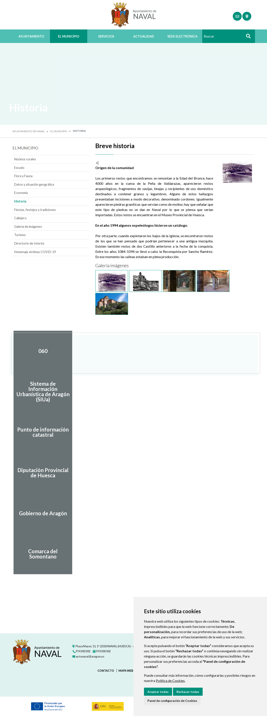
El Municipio (68, 36)
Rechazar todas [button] (187, 692)
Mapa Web (125, 670)
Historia (20, 201)
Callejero (20, 218)
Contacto (106, 670)
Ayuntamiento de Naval (28, 131)
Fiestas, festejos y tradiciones (35, 210)
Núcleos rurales (25, 159)
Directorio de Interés (29, 243)
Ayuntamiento (31, 36)
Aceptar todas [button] (158, 692)
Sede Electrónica (182, 36)
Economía (21, 193)
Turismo (20, 235)
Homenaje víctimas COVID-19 (35, 252)
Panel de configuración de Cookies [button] (172, 700)
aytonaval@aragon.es (88, 656)
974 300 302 (81, 651)
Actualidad (143, 36)
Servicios (106, 36)
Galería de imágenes (28, 226)
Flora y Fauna (23, 176)
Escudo (19, 168)
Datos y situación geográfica (34, 184)
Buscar (246, 37)
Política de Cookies (170, 680)
